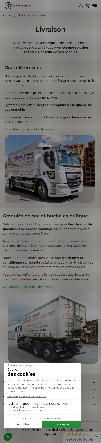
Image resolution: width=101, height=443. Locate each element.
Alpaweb (50, 434)
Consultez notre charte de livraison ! (31, 129)
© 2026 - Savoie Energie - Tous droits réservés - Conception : (50, 430)
